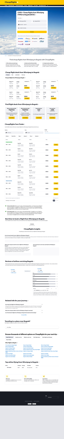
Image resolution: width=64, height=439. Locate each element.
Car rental (36, 5)
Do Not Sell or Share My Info (28, 400)
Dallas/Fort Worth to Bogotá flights (47, 345)
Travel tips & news (42, 5)
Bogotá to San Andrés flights (10, 355)
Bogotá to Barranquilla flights (46, 348)
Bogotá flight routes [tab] (9, 336)
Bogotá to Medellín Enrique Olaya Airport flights (31, 348)
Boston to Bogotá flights (9, 345)
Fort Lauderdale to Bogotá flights (11, 344)
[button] (24, 24)
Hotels (25, 5)
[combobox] (20, 18)
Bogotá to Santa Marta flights (28, 347)
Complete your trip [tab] (18, 336)
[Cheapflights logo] (11, 2)
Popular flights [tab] (8, 338)
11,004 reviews (13, 271)
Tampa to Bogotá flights (27, 344)
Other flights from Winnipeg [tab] (47, 336)
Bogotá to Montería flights (9, 348)
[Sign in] (47, 5)
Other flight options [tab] (36, 336)
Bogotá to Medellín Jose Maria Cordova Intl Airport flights (14, 351)
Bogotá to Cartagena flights (10, 347)
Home (6, 5)
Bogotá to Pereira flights (27, 352)
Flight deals (30, 5)
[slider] (59, 132)
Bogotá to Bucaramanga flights (46, 347)
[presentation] (35, 14)
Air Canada (13, 268)
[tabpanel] (32, 245)
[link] (12, 117)
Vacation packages (19, 5)
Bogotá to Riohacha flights (27, 355)
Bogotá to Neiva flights (45, 354)
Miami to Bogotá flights (45, 344)
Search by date (11, 5)
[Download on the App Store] (34, 403)
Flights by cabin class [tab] (27, 336)
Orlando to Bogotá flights (27, 345)
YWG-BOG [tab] (32, 223)
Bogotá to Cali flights (9, 352)
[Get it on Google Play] (29, 403)
